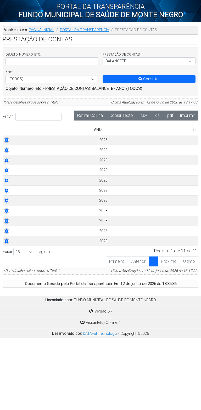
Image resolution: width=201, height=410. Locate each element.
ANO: (9, 72)
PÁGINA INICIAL (41, 30)
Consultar (149, 79)
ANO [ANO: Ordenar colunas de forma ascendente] (9, 135)
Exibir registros (28, 320)
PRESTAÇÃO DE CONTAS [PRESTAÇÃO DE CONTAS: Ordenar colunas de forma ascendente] (40, 133)
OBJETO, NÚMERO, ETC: (23, 54)
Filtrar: (32, 117)
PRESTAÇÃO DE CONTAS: (122, 54)
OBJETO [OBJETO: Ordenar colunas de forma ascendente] (75, 135)
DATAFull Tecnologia (100, 402)
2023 (12, 161)
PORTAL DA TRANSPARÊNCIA (84, 30)
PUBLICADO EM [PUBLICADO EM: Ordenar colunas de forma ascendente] (177, 135)
